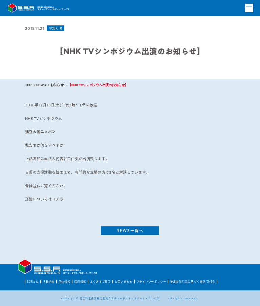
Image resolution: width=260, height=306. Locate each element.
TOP (28, 85)
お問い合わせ (123, 281)
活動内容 (49, 281)
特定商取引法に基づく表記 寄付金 (192, 281)
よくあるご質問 (100, 281)
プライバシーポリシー (151, 281)
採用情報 (80, 281)
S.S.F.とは (33, 281)
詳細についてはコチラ (44, 199)
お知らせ (56, 85)
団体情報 (64, 281)
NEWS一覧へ (130, 230)
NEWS (41, 85)
